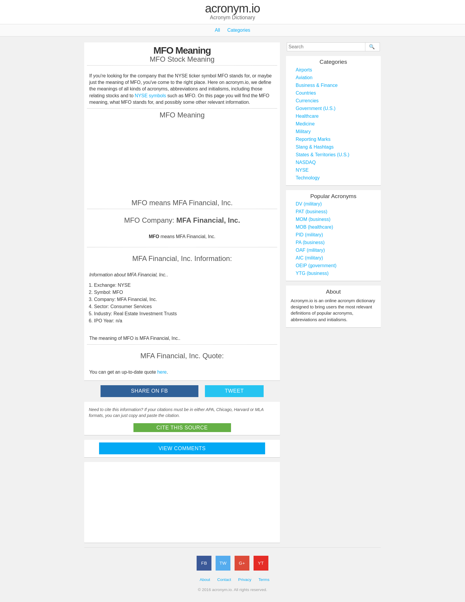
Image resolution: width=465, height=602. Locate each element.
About (205, 579)
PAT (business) (311, 211)
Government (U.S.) (315, 108)
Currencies (307, 100)
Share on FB (149, 391)
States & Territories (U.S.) (322, 154)
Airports (304, 69)
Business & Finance (316, 85)
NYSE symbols (151, 95)
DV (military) (309, 203)
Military (303, 131)
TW (223, 563)
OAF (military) (310, 250)
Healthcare (307, 116)
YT (261, 563)
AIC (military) (309, 257)
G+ (242, 563)
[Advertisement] (182, 159)
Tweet (234, 391)
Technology (308, 177)
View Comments (182, 448)
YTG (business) (312, 273)
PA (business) (310, 242)
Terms (263, 579)
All (217, 30)
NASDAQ (306, 162)
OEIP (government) (316, 265)
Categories (238, 30)
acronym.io (232, 8)
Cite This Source (182, 428)
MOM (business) (313, 219)
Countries (306, 92)
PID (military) (309, 234)
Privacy (244, 579)
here (162, 372)
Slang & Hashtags (315, 146)
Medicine (305, 123)
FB (204, 563)
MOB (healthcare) (314, 227)
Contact (224, 579)
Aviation (304, 77)
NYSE (302, 170)
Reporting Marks (313, 139)
